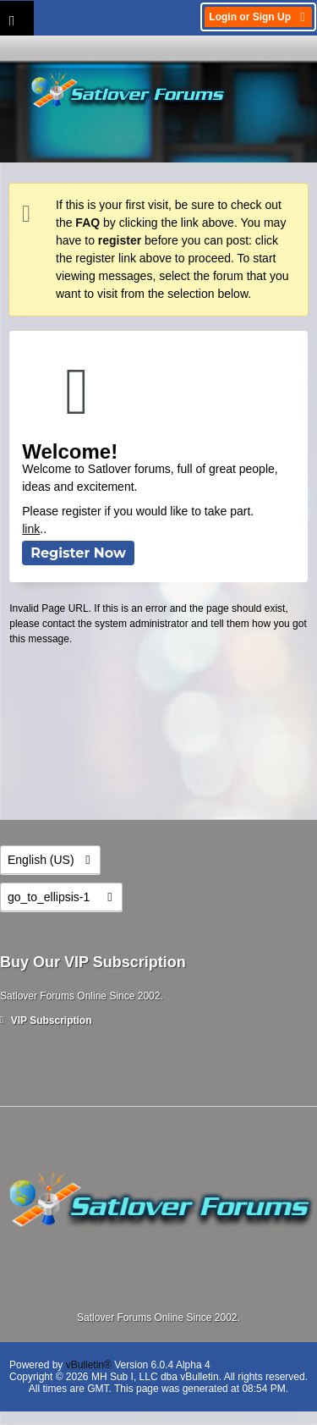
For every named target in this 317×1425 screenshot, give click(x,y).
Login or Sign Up (258, 17)
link (31, 529)
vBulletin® (89, 1365)
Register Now (78, 553)
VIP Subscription (46, 1020)
